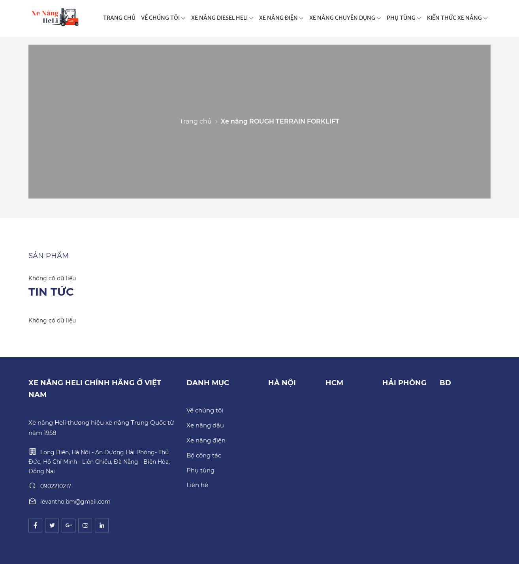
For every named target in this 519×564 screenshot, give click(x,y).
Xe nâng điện (206, 440)
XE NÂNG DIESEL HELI (222, 17)
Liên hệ (197, 485)
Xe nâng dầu (205, 425)
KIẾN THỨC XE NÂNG (457, 17)
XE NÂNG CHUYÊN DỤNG (345, 17)
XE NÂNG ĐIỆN (281, 17)
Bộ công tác (203, 455)
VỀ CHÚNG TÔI (163, 17)
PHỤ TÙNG (404, 17)
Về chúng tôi (204, 410)
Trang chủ (196, 121)
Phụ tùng (200, 470)
